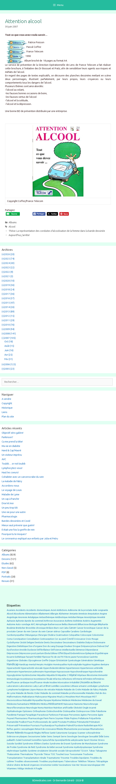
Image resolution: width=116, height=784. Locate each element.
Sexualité (93, 736)
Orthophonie (39, 711)
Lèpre (33, 689)
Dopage (60, 646)
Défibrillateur (43, 649)
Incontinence (26, 678)
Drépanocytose (89, 646)
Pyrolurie (78, 725)
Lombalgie (92, 686)
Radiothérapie (91, 725)
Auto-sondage (23, 624)
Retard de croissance (45, 729)
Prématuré (94, 722)
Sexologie (72, 736)
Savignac (72, 732)
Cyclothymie (13, 642)
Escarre (10, 657)
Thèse (46, 754)
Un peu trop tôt (10, 507)
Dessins (6, 559)
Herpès (40, 664)
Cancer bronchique (86, 628)
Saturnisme (61, 732)
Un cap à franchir (10, 499)
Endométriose (77, 653)
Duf (107, 646)
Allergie (54, 613)
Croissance (79, 639)
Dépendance (91, 649)
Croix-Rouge (92, 639)
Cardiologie (86, 631)
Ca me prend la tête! (12, 441)
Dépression (13, 653)
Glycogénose (34, 660)
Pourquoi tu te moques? (14, 534)
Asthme (69, 620)
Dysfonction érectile (17, 649)
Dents (47, 642)
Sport (87, 740)
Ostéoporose (83, 711)
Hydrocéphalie (74, 664)
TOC (53, 754)
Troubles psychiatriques (51, 761)
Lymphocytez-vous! (12, 468)
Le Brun (47, 686)
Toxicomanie (76, 754)
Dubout (101, 646)
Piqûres (74, 718)
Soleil (19, 740)
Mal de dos (100, 693)
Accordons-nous (10, 485)
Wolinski (29, 768)
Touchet (60, 754)
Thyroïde (38, 754)
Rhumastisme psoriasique (77, 729)
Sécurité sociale (57, 750)
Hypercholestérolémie (54, 668)
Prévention (24, 725)
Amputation (93, 613)
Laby (35, 686)
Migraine (51, 696)
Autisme (11, 624)
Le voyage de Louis (12, 490)
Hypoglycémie (14, 675)
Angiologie (12, 617)
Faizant (29, 657)
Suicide (10, 743)
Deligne (30, 642)
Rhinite (59, 729)
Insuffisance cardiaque (18, 682)
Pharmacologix (9, 516)
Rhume (10, 732)
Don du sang (49, 646)
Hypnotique (50, 671)
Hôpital (73, 675)
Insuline (53, 682)
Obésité (77, 707)
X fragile (38, 768)
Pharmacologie (35, 718)
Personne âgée (95, 715)
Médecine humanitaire (18, 704)
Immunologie (13, 679)
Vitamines (12, 768)
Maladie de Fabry (90, 689)
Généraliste (87, 660)
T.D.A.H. (84, 750)
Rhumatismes (97, 729)
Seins (49, 736)
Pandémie (12, 715)
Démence (80, 649)
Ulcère (10, 765)
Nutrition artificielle (63, 707)
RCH (100, 725)
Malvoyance (41, 696)
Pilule (67, 718)
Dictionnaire (99, 642)
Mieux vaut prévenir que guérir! (18, 525)
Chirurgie (42, 635)
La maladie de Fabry (12, 481)
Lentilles (55, 686)
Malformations (14, 696)
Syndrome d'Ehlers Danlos (36, 743)
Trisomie (64, 757)
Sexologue (83, 736)
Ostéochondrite (54, 711)
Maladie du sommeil (50, 693)
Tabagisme (101, 750)
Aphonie (20, 621)
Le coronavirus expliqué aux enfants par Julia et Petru (30, 538)
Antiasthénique (47, 617)
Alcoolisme (19, 613)
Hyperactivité (13, 668)
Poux (29, 721)
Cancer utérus (53, 631)
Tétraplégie (102, 761)
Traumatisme (53, 758)
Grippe (52, 660)
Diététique (22, 646)
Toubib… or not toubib (13, 463)
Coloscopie (85, 635)
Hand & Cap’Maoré (11, 450)
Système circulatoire (38, 750)
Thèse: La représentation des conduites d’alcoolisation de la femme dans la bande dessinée (57, 231)
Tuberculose (70, 761)
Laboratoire (13, 686)
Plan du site (8, 416)
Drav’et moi (8, 503)
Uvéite (55, 765)
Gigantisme (12, 660)
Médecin (66, 700)
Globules (23, 660)
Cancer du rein (23, 631)
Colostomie (98, 635)
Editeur (54, 653)
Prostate (62, 722)
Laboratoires (25, 686)
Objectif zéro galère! (12, 432)
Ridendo (19, 732)
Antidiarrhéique (76, 617)
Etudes (5, 563)
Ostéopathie (69, 711)
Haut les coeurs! (10, 472)
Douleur (68, 646)
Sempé (56, 736)
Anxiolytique (90, 617)
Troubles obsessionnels (26, 761)
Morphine (70, 696)
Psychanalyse (47, 725)
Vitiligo (20, 768)
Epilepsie (90, 653)
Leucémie (65, 686)
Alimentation (31, 613)
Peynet (10, 718)
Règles (37, 732)
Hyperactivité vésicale (32, 668)
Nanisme (78, 704)
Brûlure (50, 628)
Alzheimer (64, 613)
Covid (70, 638)
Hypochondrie (96, 671)
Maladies (90, 693)
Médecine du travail (92, 700)
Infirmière (88, 679)
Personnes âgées (78, 714)
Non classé (7, 567)
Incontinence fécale (43, 679)
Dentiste (39, 642)
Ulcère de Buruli (21, 765)
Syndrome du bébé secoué (49, 747)
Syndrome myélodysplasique (77, 747)
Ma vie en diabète (11, 446)
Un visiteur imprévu (12, 454)
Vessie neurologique (90, 765)
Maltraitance (28, 696)
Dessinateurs (69, 642)
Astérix (86, 621)
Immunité (103, 675)
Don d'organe (35, 646)
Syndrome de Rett (26, 747)
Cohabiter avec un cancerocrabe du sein (23, 477)
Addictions (61, 610)
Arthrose (48, 621)
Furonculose (83, 657)
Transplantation (15, 758)
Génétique (98, 660)
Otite (92, 711)
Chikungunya (31, 635)
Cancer (72, 627)
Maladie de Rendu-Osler (28, 693)
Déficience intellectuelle (63, 649)
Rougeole (29, 732)
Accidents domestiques (38, 610)
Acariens (11, 610)
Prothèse (71, 722)
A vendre (6, 399)
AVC (4, 459)
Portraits (6, 576)
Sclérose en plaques (17, 736)
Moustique (86, 696)
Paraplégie (31, 714)
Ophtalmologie (14, 711)
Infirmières (98, 678)
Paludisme (101, 711)
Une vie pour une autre (14, 512)
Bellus (65, 624)
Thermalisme (26, 754)
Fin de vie (55, 657)
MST (94, 696)
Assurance (58, 621)
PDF (4, 572)
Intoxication (63, 682)
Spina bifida (48, 740)
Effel (60, 653)
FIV (62, 657)
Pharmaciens (21, 718)
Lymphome (103, 686)
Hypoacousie (63, 671)
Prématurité (83, 722)
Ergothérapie (101, 653)
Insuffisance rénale (39, 682)
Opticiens (27, 711)
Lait (40, 686)
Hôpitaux (81, 675)
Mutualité (27, 700)
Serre (63, 736)
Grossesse (61, 660)
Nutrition (48, 707)
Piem (45, 718)
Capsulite (65, 631)
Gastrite (93, 657)
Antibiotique (61, 617)
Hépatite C (62, 675)
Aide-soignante (100, 610)
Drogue (76, 646)
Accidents (21, 610)
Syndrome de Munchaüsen (84, 743)
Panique (21, 715)
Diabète (81, 642)
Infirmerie (77, 679)
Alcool (12, 226)
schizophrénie (93, 732)
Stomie (93, 740)
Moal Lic (61, 696)
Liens (4, 412)
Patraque (64, 715)
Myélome (56, 700)
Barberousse (54, 624)
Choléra (51, 635)
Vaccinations (65, 765)
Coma (10, 639)
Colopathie (74, 635)
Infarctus (57, 679)
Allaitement (44, 613)
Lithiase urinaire (78, 686)
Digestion (12, 646)
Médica (44, 704)
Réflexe (45, 732)
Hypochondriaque (79, 671)
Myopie (47, 700)
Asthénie (77, 620)
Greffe (45, 660)
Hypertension (73, 668)
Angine (103, 613)
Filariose (46, 657)
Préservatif (12, 725)
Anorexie (22, 617)
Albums (13, 222)
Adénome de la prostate (80, 610)
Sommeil (26, 740)
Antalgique (33, 617)
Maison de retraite (45, 689)
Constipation (19, 639)
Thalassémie (13, 754)
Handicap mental (27, 664)
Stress (101, 740)
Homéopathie (60, 664)
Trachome (88, 754)
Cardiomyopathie (15, 635)
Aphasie (11, 621)
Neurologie (31, 707)
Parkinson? (7, 437)
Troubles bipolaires (79, 758)
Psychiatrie (60, 725)
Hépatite (41, 675)
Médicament (55, 703)
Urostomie (45, 765)
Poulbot (23, 722)
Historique (7, 407)
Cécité (23, 642)
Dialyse (89, 642)
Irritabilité (74, 682)
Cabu (66, 628)
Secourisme (34, 736)
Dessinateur (56, 642)
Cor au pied (60, 639)
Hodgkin (48, 664)
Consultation (32, 639)
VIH (103, 765)
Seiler (43, 736)
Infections (67, 679)
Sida (101, 736)
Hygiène (86, 664)
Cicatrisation (62, 635)
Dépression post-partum (31, 653)
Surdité (18, 743)
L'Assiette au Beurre (90, 682)
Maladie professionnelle (73, 693)
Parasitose (42, 715)
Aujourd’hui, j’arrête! (19, 235)
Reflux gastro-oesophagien (20, 729)
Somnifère (36, 740)
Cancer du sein (38, 631)
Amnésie (82, 613)
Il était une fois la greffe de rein (18, 529)
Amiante (74, 613)
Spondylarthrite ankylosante (69, 740)
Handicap (12, 664)
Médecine (76, 700)
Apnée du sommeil (33, 621)
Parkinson (54, 715)
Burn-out (58, 628)
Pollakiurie (83, 718)
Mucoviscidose (14, 700)
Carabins (75, 631)
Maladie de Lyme (10, 494)
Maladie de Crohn (72, 689)
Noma (41, 707)
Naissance (68, 704)
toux (66, 754)
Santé (53, 732)
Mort (77, 696)
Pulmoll (70, 725)
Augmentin (96, 621)
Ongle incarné (89, 707)
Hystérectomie (29, 675)
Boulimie (11, 628)
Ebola (47, 653)
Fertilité (37, 657)
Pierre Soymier (56, 718)
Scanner (81, 732)
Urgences (35, 765)
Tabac (92, 750)
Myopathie (37, 700)
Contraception (47, 638)
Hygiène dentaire (100, 664)
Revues (5, 581)
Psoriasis (35, 725)
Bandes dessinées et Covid (16, 521)
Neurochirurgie (90, 704)
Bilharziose (83, 624)
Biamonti (72, 624)
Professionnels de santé (45, 722)
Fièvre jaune (70, 657)
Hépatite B (51, 675)
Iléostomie (92, 675)
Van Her (76, 765)
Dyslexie (31, 649)
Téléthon (82, 761)
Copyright (7, 403)
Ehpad (67, 653)
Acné (53, 610)
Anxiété (101, 617)
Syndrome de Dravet (60, 743)
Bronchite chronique (36, 628)
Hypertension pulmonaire (31, 671)
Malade (59, 689)
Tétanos (91, 761)
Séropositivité (72, 750)
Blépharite (103, 624)
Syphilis (23, 750)
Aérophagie (41, 624)
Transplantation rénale (34, 758)
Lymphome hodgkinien (18, 689)
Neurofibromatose (16, 707)
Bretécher (20, 628)
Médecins (35, 703)
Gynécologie (74, 660)
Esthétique (20, 657)
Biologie (93, 624)
